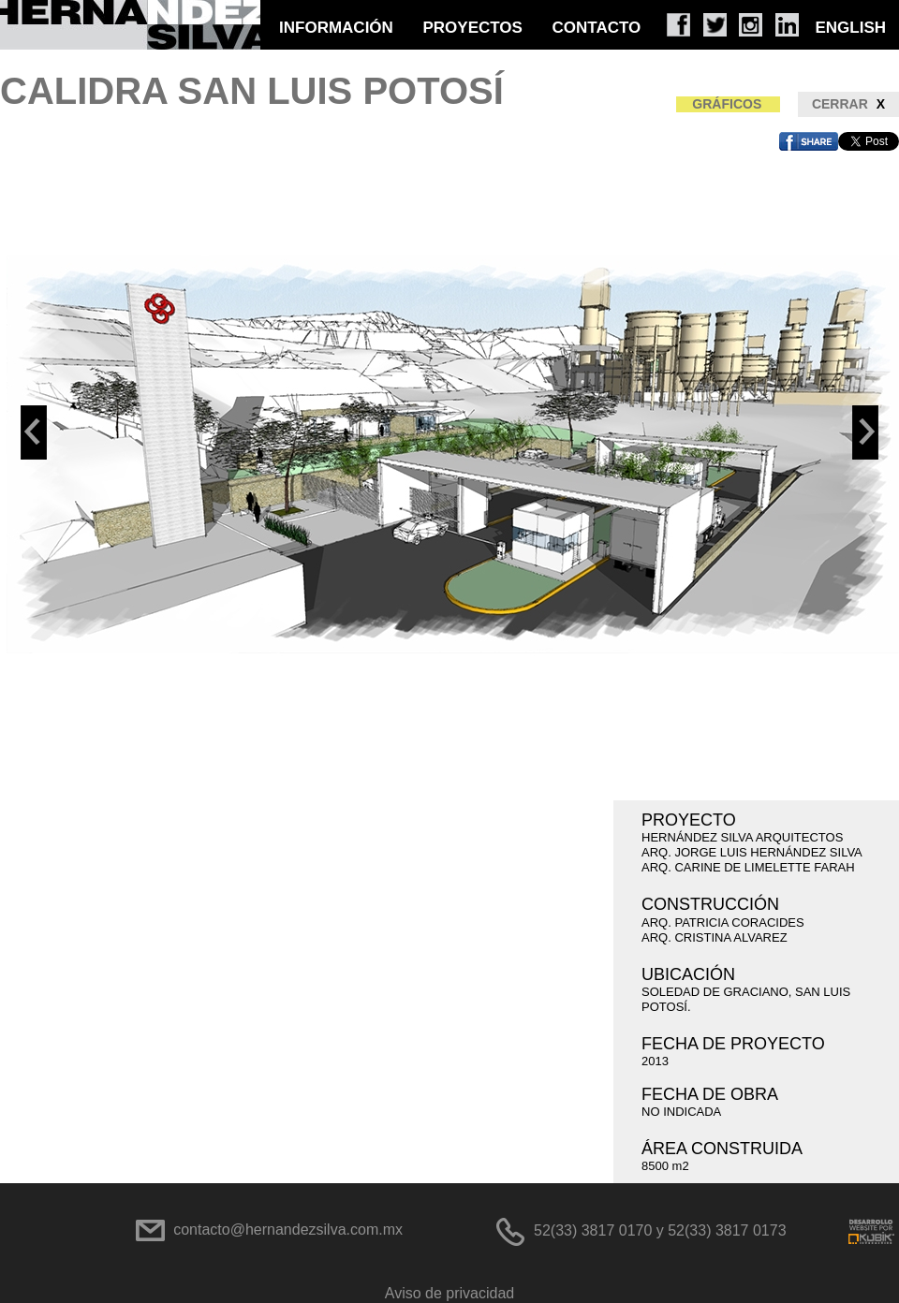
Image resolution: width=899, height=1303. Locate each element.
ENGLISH (850, 28)
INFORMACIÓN (336, 28)
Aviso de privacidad (449, 1293)
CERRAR (848, 104)
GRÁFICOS (726, 103)
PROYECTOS (472, 28)
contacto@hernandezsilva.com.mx (288, 1229)
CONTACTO (597, 28)
